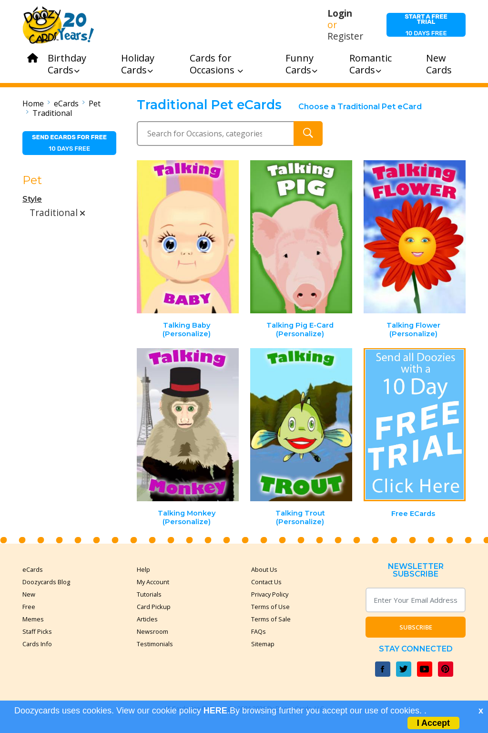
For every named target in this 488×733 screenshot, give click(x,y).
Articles (147, 619)
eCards (66, 103)
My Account (153, 582)
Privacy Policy (269, 594)
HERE (215, 710)
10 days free (426, 25)
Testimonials (155, 644)
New (28, 594)
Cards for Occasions (216, 64)
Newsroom (152, 631)
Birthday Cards (67, 64)
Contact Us (266, 582)
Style (32, 199)
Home (33, 103)
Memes (33, 619)
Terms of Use (270, 606)
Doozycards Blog (46, 582)
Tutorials (149, 594)
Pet (95, 103)
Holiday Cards (137, 64)
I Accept (433, 723)
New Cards (439, 64)
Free (28, 606)
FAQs (258, 631)
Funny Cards (301, 64)
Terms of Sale (271, 619)
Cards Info (37, 644)
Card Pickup (154, 606)
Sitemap (262, 644)
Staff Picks (37, 631)
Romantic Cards (370, 64)
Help (143, 569)
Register (345, 36)
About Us (264, 569)
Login (339, 13)
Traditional (52, 113)
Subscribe (415, 627)
